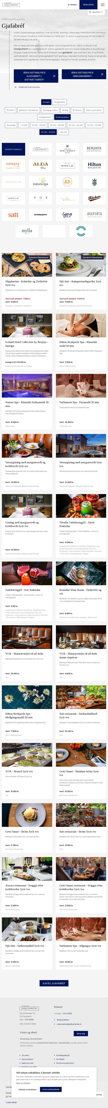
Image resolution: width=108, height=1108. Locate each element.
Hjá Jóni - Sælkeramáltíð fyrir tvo (24, 945)
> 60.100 (63, 132)
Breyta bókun (63, 1019)
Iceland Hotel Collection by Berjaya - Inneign (26, 344)
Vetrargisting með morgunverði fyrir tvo (80, 464)
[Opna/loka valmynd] (102, 4)
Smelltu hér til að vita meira (29, 87)
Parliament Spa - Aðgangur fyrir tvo (80, 945)
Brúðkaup (77, 110)
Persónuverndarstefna (65, 1063)
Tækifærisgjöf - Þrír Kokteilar (22, 589)
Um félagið (60, 1059)
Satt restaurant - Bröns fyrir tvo (77, 831)
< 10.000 (23, 125)
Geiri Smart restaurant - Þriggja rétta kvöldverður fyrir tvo (80, 887)
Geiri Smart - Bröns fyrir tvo (22, 831)
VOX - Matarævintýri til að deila (24, 653)
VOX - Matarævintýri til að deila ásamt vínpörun (78, 655)
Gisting (65, 110)
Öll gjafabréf (59, 102)
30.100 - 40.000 (76, 125)
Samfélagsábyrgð (63, 1055)
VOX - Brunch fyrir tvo (19, 771)
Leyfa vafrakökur (50, 1089)
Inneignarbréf (45, 117)
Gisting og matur (50, 110)
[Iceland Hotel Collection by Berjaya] (11, 4)
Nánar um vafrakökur (23, 1083)
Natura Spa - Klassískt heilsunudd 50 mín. (27, 404)
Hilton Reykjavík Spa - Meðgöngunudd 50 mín (19, 715)
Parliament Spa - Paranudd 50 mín (79, 402)
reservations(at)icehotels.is (69, 1024)
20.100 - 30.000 (57, 125)
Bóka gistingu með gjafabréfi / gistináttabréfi (34, 76)
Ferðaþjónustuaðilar (29, 1067)
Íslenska (73, 5)
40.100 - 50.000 (94, 125)
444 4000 (29, 1019)
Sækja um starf (28, 1063)
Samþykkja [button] (97, 1094)
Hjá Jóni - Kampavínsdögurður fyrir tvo (80, 283)
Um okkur (25, 1055)
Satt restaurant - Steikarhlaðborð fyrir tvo (78, 715)
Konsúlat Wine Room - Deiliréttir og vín (80, 591)
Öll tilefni (11, 110)
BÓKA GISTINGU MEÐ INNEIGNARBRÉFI (82, 74)
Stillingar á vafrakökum (27, 1089)
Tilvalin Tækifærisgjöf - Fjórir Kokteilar (77, 524)
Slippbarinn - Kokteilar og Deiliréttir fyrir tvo (26, 283)
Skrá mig (81, 1033)
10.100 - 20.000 (39, 125)
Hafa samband (27, 1059)
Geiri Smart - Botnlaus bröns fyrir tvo (79, 773)
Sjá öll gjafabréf (54, 983)
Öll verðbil (11, 125)
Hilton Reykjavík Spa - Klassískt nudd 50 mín (78, 344)
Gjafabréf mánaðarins (28, 110)
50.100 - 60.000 (48, 132)
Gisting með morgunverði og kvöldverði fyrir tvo (22, 524)
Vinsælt (46, 102)
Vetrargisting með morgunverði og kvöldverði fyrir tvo (25, 464)
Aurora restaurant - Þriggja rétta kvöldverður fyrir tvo (24, 887)
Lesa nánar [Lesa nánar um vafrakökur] (11, 1102)
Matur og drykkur (94, 110)
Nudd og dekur (62, 117)
